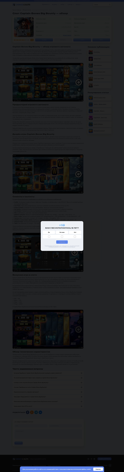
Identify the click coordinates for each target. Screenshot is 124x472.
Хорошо (98, 469)
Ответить (62, 242)
